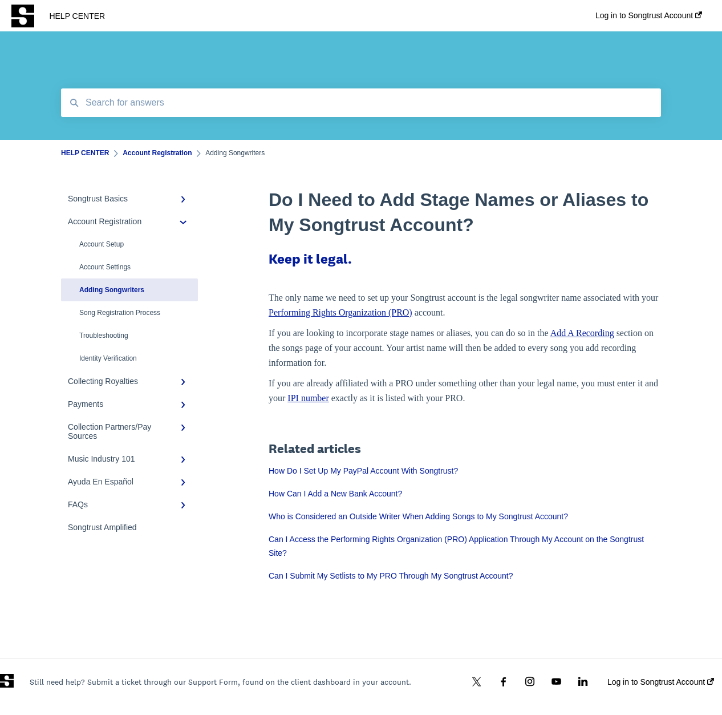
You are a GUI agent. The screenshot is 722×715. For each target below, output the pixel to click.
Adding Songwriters (111, 290)
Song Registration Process (119, 313)
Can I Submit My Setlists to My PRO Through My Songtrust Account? (391, 575)
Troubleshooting (103, 336)
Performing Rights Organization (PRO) (340, 312)
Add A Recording (582, 333)
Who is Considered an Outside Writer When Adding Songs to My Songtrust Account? (418, 516)
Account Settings (105, 267)
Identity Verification (108, 358)
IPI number (307, 398)
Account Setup (101, 244)
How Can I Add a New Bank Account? (335, 493)
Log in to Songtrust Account (660, 681)
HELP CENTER (77, 16)
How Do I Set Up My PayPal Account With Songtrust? (363, 470)
